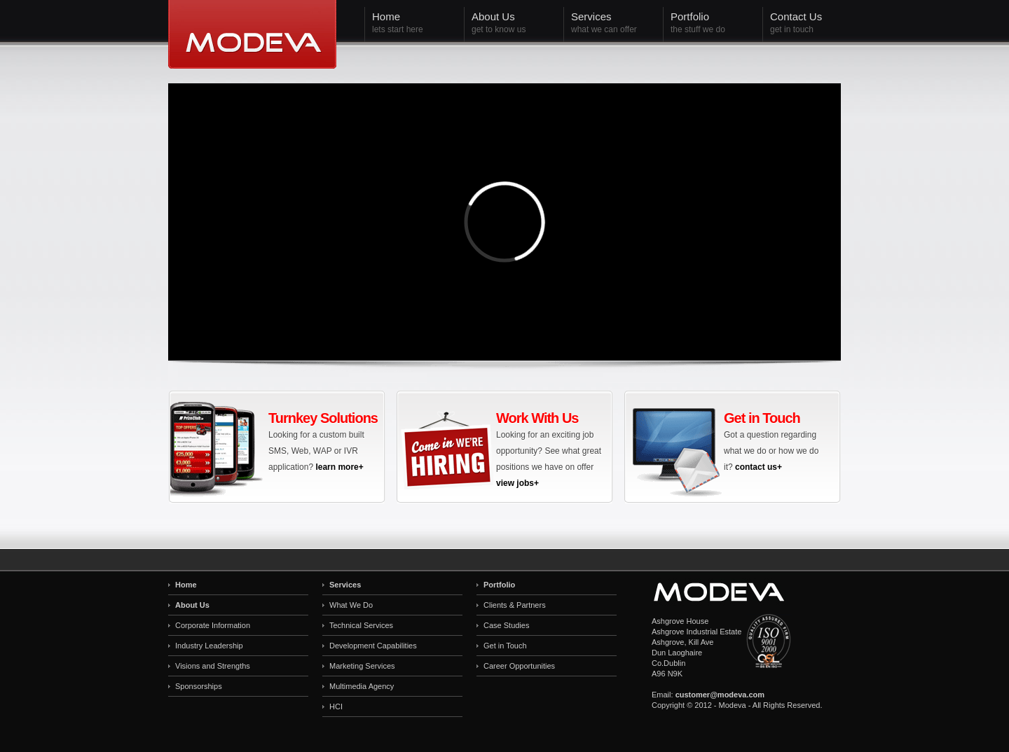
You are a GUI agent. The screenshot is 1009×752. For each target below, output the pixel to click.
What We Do (351, 605)
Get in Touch (762, 418)
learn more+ (339, 467)
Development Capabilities (373, 645)
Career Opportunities (519, 666)
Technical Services (361, 625)
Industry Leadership (209, 645)
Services (345, 584)
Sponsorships (198, 686)
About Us (192, 605)
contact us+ (758, 467)
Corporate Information (212, 625)
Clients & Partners (514, 605)
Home (186, 584)
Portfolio (499, 584)
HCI (336, 706)
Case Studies (506, 625)
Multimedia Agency (361, 686)
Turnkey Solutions (323, 418)
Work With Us (537, 418)
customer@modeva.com (720, 694)
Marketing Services (362, 666)
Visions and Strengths (212, 666)
